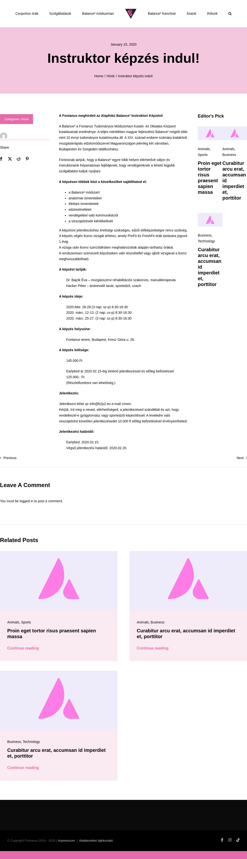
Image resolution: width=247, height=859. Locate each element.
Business (229, 165)
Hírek (25, 129)
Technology (206, 251)
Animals (204, 159)
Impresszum (66, 850)
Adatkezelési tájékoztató (96, 850)
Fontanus (86, 136)
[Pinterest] (27, 169)
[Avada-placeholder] (210, 138)
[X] (10, 169)
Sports (202, 165)
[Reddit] (18, 169)
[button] (230, 13)
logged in (26, 511)
